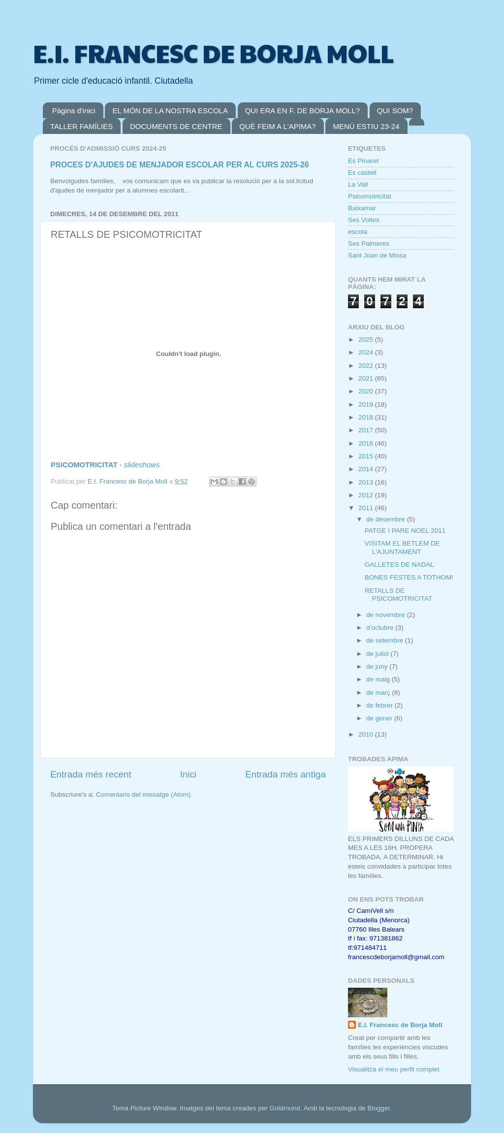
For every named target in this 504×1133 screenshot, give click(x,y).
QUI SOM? (395, 110)
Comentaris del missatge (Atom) (143, 794)
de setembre (385, 640)
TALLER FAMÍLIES (81, 126)
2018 (366, 417)
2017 (366, 430)
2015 (366, 456)
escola (357, 231)
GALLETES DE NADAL (399, 564)
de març (379, 692)
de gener (380, 718)
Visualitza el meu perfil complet (394, 1069)
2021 (366, 378)
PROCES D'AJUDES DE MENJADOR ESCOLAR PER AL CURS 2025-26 (179, 165)
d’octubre (380, 627)
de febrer (380, 705)
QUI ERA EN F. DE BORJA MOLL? (302, 110)
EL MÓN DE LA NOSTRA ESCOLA (170, 110)
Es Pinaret (363, 160)
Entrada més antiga (285, 774)
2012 (366, 495)
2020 (366, 391)
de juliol (378, 653)
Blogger (378, 1108)
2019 (366, 404)
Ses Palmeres (368, 243)
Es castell (362, 172)
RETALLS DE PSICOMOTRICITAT (399, 594)
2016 (366, 443)
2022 (366, 365)
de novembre (386, 614)
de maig (379, 679)
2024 (366, 352)
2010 (366, 734)
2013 (366, 482)
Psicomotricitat (369, 196)
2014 (366, 469)
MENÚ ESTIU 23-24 (366, 126)
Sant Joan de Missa (377, 255)
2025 (366, 339)
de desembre (386, 519)
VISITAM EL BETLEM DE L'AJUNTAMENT (402, 547)
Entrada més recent (90, 774)
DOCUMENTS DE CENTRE (176, 126)
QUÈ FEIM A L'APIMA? (277, 126)
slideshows (142, 465)
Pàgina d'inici (73, 110)
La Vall (358, 184)
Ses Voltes (363, 220)
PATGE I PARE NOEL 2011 (405, 530)
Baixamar (362, 208)
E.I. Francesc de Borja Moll (400, 1025)
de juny (377, 666)
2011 (366, 508)
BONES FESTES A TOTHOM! (409, 577)
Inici (188, 774)
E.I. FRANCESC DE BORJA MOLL (213, 52)
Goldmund (285, 1108)
